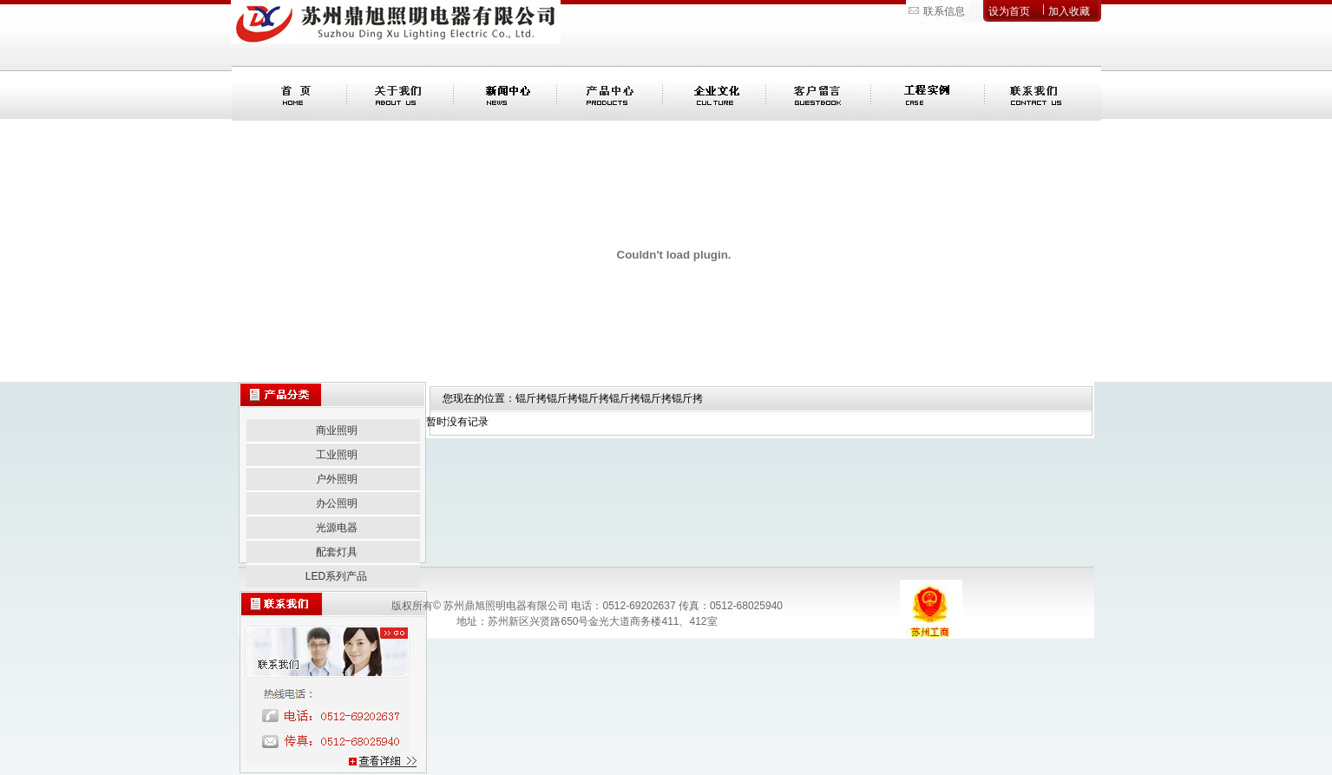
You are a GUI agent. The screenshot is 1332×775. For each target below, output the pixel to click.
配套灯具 (337, 552)
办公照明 (337, 503)
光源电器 (337, 528)
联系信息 (944, 11)
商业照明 (337, 430)
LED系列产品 (336, 576)
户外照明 (337, 479)
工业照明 (337, 455)
